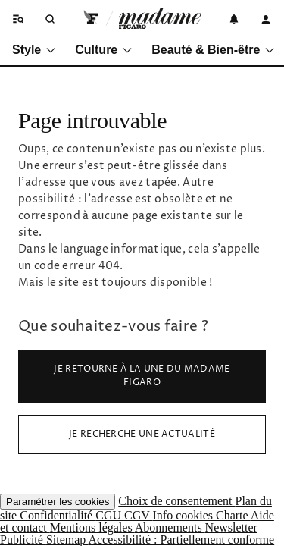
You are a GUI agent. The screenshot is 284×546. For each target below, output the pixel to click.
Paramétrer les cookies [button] (57, 501)
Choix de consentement (176, 500)
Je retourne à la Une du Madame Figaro (141, 375)
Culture (104, 49)
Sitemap (67, 539)
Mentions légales (92, 527)
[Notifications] (234, 19)
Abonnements (170, 527)
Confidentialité (57, 515)
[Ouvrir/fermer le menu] (16, 19)
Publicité (23, 539)
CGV (138, 515)
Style (34, 49)
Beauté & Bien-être (213, 49)
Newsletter (231, 527)
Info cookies (184, 515)
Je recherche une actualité (142, 434)
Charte (233, 515)
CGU (109, 515)
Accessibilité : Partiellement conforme (181, 539)
